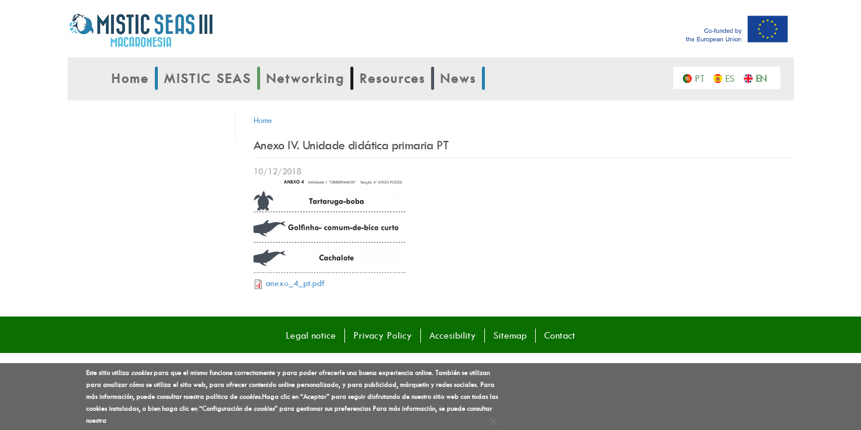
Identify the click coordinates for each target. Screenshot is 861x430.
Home (130, 78)
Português (703, 77)
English (764, 77)
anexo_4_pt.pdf (295, 283)
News (458, 78)
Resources (392, 78)
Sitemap (510, 335)
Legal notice (311, 335)
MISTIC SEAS (207, 78)
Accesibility (452, 335)
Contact (559, 335)
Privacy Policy (382, 335)
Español (733, 77)
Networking (305, 78)
